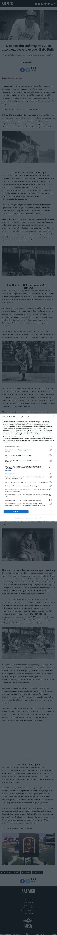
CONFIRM (16, 512)
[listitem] (28, 446)
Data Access (28, 518)
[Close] (53, 417)
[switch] (50, 450)
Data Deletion (18, 518)
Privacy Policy (38, 518)
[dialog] (28, 467)
